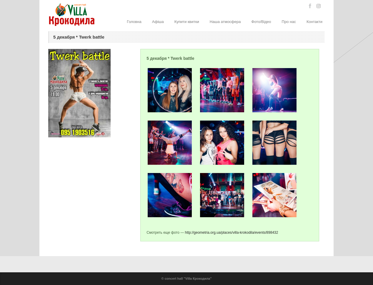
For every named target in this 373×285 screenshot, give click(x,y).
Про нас (289, 21)
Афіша (158, 21)
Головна (134, 21)
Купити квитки (186, 21)
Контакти (314, 21)
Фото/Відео (261, 21)
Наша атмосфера (225, 21)
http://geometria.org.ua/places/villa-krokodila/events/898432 (231, 232)
